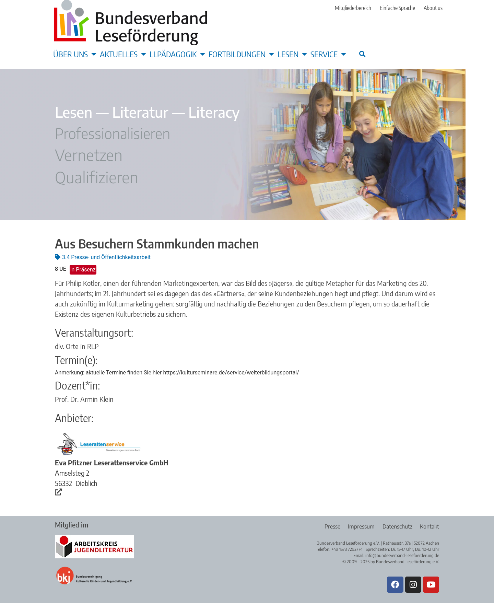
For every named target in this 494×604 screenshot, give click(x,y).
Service (328, 53)
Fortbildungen (241, 53)
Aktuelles (123, 53)
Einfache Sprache (397, 7)
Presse (330, 526)
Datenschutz (396, 526)
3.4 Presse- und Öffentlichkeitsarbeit (106, 257)
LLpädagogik (177, 53)
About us (433, 7)
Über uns (74, 53)
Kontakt (429, 526)
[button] (362, 53)
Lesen (292, 53)
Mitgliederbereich (353, 7)
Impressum (359, 526)
